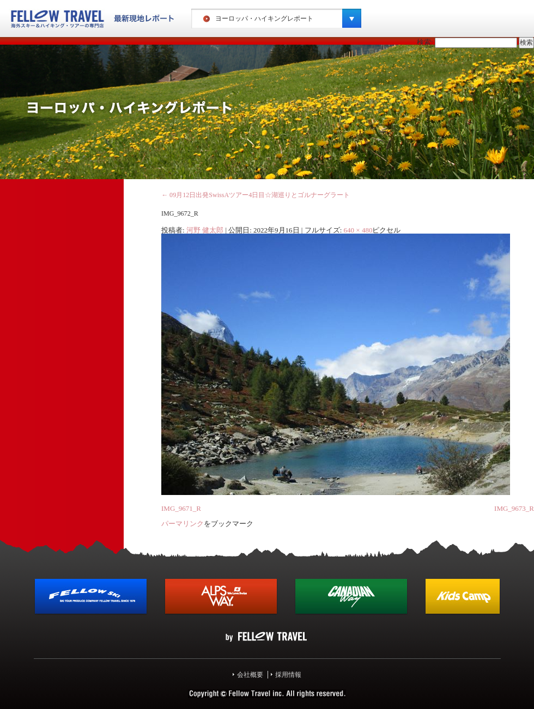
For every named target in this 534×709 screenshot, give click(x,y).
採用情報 (288, 675)
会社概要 (250, 675)
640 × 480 (358, 230)
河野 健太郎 (204, 230)
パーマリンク (182, 523)
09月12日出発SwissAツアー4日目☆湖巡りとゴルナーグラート (255, 195)
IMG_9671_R (181, 508)
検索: (425, 42)
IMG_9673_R (514, 508)
